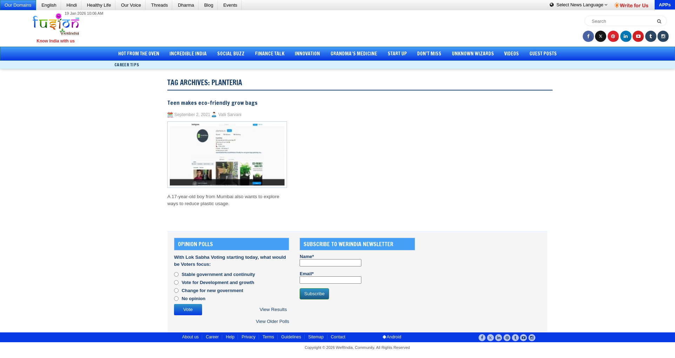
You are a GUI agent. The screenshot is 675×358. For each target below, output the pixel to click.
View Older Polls (272, 321)
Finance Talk (270, 53)
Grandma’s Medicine (353, 53)
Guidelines (291, 337)
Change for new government (212, 290)
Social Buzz (231, 53)
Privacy (248, 337)
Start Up (397, 53)
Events (230, 5)
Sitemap (316, 337)
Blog (208, 5)
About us (190, 337)
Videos (511, 53)
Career (212, 337)
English (48, 5)
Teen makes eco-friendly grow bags (212, 103)
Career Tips (126, 65)
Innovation (307, 53)
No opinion (194, 298)
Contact (338, 337)
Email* (330, 277)
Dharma (186, 5)
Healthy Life (99, 5)
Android (392, 337)
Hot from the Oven (138, 53)
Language (578, 4)
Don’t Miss (429, 53)
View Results (273, 309)
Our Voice (131, 5)
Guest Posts (543, 53)
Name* (330, 260)
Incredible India (188, 53)
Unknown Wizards (473, 53)
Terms (268, 337)
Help (230, 337)
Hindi (71, 5)
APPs (665, 4)
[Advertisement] (340, 28)
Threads (159, 5)
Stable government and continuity (218, 274)
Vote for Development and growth (218, 282)
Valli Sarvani (229, 114)
